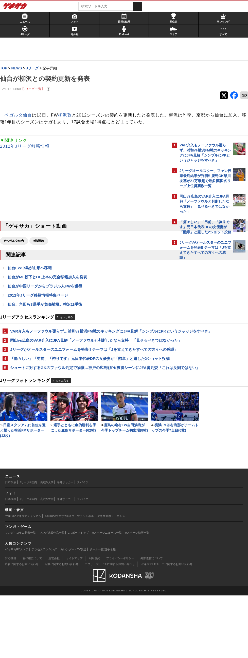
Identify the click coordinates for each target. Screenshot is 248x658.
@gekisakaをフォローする (199, 339)
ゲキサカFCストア (16, 611)
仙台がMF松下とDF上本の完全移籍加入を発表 (50, 285)
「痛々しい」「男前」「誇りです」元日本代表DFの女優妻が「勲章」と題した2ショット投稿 (85, 388)
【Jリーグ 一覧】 (35, 89)
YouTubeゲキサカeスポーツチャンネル (69, 578)
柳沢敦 (67, 115)
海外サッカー (65, 544)
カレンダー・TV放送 (73, 611)
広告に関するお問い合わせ (22, 626)
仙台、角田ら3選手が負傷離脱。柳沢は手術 (47, 313)
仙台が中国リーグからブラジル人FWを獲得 (47, 294)
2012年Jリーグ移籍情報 (27, 153)
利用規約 (94, 620)
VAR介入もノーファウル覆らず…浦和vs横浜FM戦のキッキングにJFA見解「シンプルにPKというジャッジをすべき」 (84, 343)
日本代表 (10, 544)
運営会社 (54, 620)
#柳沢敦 (41, 248)
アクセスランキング (44, 611)
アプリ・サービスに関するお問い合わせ (110, 626)
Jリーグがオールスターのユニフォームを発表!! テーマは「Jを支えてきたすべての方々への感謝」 (83, 373)
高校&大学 (46, 544)
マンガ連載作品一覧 (51, 595)
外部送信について (151, 620)
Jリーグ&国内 (28, 544)
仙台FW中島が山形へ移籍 (32, 275)
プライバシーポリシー (120, 620)
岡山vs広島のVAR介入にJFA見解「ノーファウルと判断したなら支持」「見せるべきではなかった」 (85, 358)
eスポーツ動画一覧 (137, 595)
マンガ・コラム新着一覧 (20, 595)
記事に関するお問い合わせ (61, 626)
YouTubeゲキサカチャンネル (23, 578)
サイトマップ (74, 620)
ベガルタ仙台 (20, 115)
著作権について (32, 620)
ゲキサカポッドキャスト (112, 578)
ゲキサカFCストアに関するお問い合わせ (166, 626)
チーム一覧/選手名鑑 (103, 611)
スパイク (82, 544)
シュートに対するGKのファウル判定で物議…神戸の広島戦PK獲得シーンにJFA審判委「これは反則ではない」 (85, 403)
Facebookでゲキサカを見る (200, 349)
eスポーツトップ (78, 595)
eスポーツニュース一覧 (107, 595)
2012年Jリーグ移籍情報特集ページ (40, 303)
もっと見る (69, 326)
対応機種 (10, 620)
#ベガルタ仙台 (17, 248)
